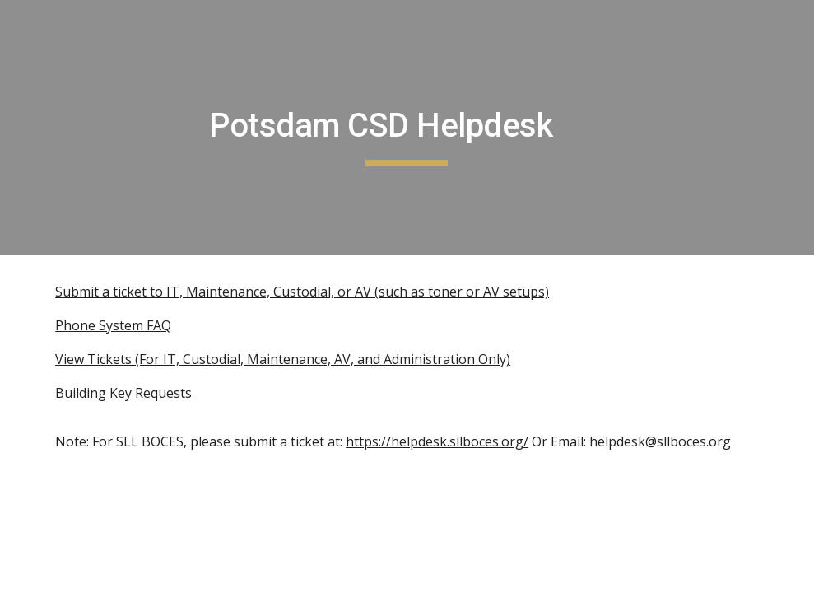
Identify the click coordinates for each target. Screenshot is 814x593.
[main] (407, 127)
